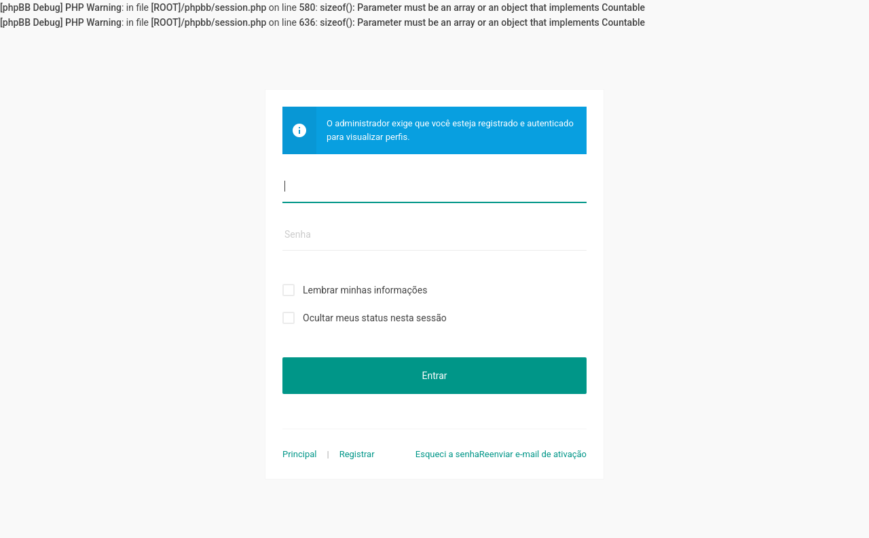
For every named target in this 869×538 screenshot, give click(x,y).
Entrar (434, 375)
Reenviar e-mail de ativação (533, 454)
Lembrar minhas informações (365, 290)
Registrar (357, 454)
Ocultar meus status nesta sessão (375, 317)
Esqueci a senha (447, 454)
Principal (299, 454)
